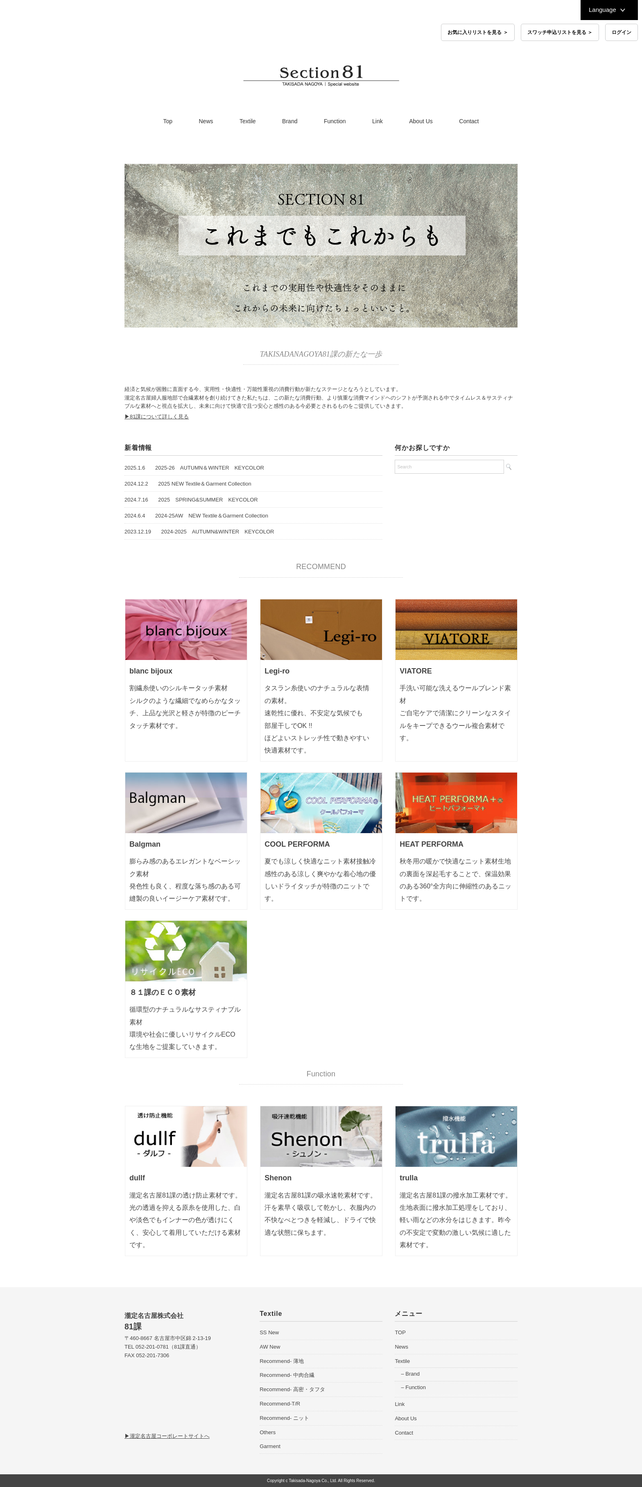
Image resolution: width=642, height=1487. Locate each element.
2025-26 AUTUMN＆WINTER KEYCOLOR (209, 468)
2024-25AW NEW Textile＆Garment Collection (211, 516)
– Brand (410, 1374)
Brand (289, 121)
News (206, 121)
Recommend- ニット (284, 1418)
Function (335, 121)
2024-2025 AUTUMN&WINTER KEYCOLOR (217, 532)
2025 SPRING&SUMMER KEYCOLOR (208, 500)
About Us (421, 121)
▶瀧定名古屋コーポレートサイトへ (167, 1436)
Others (268, 1432)
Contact (469, 121)
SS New (269, 1332)
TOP (400, 1332)
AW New (270, 1347)
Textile (248, 121)
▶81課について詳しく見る (156, 417)
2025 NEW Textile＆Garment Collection (204, 484)
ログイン (621, 32)
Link (377, 121)
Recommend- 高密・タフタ (292, 1389)
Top (167, 121)
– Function (413, 1387)
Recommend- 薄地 (282, 1361)
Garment (270, 1446)
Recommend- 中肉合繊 (287, 1375)
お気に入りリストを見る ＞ (478, 32)
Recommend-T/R (280, 1404)
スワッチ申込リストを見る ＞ (559, 32)
